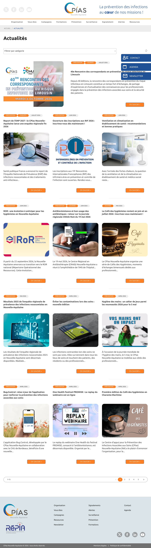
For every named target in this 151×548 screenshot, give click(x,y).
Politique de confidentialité (120, 546)
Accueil (7, 28)
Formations (61, 22)
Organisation (17, 22)
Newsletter (59, 525)
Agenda (127, 510)
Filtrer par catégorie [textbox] (14, 51)
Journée (90, 62)
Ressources (135, 22)
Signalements (94, 505)
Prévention (76, 22)
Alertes (121, 22)
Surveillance (91, 22)
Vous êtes (32, 22)
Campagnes (46, 22)
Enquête (23, 115)
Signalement (107, 22)
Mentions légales (100, 546)
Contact (127, 505)
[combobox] (59, 51)
